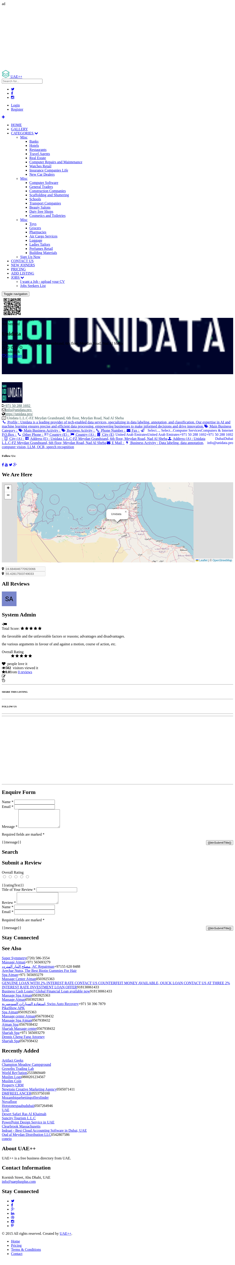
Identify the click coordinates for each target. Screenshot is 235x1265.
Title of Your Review (19, 893)
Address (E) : (96, 439)
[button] (126, 512)
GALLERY (19, 129)
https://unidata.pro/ (19, 414)
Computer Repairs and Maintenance (55, 162)
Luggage (35, 240)
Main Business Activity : (39, 430)
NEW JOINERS (23, 265)
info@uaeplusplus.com (19, 1187)
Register (17, 109)
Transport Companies (45, 203)
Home (15, 1247)
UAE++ (65, 1239)
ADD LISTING (22, 273)
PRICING (18, 269)
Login (15, 105)
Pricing (16, 1251)
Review (9, 908)
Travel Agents (39, 154)
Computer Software (43, 183)
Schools (35, 199)
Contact (16, 1259)
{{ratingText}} (13, 889)
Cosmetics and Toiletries (47, 216)
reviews (25, 672)
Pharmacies (37, 232)
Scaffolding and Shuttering (49, 195)
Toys (32, 224)
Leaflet (201, 560)
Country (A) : (83, 434)
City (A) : (14, 439)
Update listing (16, 676)
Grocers (35, 228)
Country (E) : (57, 434)
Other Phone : (30, 434)
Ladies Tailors (39, 244)
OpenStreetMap (222, 560)
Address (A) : (103, 441)
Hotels (34, 145)
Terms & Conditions (26, 1255)
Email (7, 807)
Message (9, 830)
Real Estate (37, 158)
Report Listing (15, 680)
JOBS (17, 277)
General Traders (41, 187)
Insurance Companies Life (48, 170)
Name (7, 802)
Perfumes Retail (41, 249)
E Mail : (115, 443)
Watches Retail (40, 166)
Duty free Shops (41, 211)
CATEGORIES (24, 133)
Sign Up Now (30, 257)
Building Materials (43, 253)
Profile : (116, 424)
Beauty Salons (39, 207)
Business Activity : (78, 430)
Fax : (133, 430)
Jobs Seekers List (33, 286)
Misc (24, 137)
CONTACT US (22, 261)
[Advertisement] (117, 38)
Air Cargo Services (43, 236)
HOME (16, 125)
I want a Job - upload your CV (42, 282)
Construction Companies (47, 191)
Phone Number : (110, 430)
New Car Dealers (42, 174)
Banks (34, 141)
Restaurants (38, 150)
